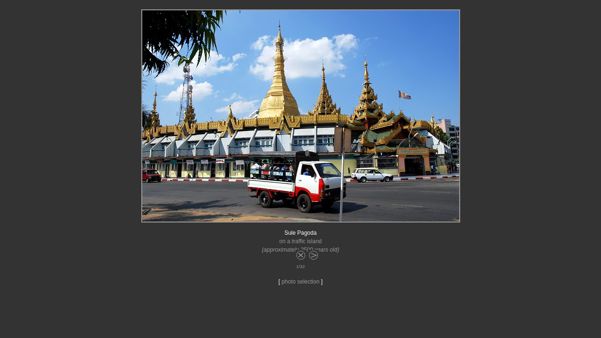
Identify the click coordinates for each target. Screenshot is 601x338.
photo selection (301, 281)
